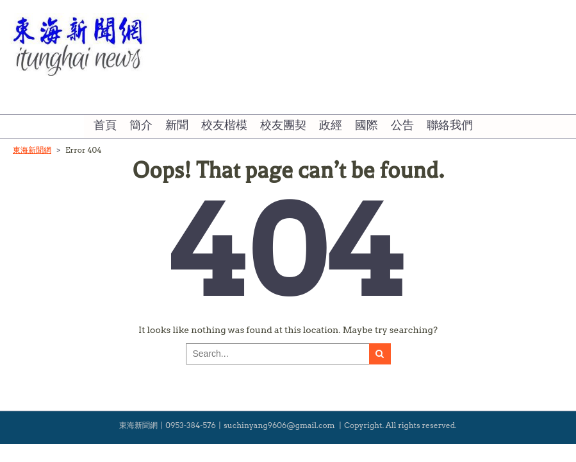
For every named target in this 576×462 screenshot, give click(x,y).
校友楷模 (224, 126)
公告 (402, 126)
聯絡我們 (450, 126)
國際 (366, 126)
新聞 (176, 126)
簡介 (140, 126)
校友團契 (283, 126)
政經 (330, 126)
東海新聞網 (32, 150)
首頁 (105, 126)
